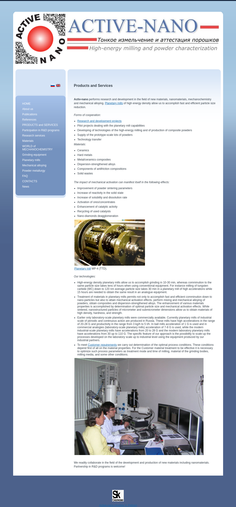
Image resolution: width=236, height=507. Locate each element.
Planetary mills (114, 103)
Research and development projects (99, 121)
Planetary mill (82, 268)
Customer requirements (102, 344)
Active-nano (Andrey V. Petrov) (118, 505)
